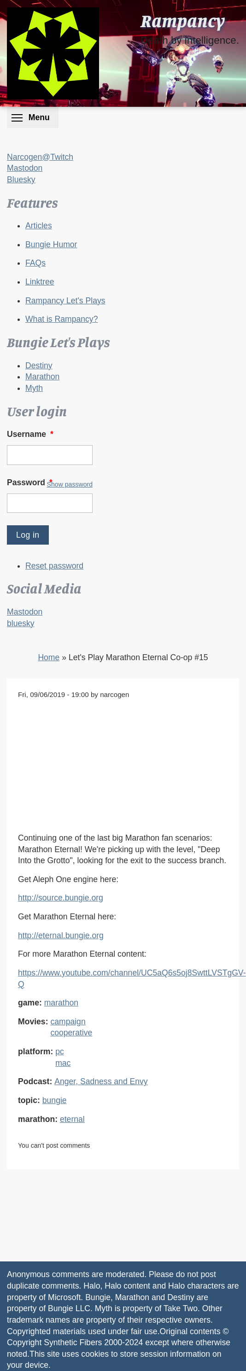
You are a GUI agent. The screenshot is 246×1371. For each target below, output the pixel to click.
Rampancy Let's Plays (65, 300)
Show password (70, 484)
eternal (72, 1119)
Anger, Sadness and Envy (100, 1081)
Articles (38, 225)
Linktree (39, 281)
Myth (34, 388)
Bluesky (21, 179)
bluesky (21, 623)
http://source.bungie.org (60, 897)
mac (62, 1063)
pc (59, 1051)
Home (48, 657)
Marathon (42, 376)
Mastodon (24, 168)
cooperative (71, 1032)
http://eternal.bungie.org (61, 935)
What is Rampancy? (61, 319)
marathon (61, 1002)
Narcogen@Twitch (40, 157)
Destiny (39, 365)
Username (31, 434)
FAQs (35, 262)
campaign (67, 1021)
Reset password (54, 565)
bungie (54, 1100)
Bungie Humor (51, 244)
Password (30, 482)
